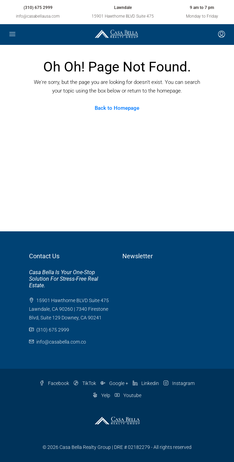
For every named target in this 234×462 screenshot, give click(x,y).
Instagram (179, 383)
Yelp (101, 395)
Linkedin (146, 383)
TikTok (85, 383)
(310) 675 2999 (38, 7)
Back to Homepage (117, 108)
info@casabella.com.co (61, 342)
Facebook (54, 383)
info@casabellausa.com (38, 16)
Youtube (128, 395)
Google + (114, 383)
